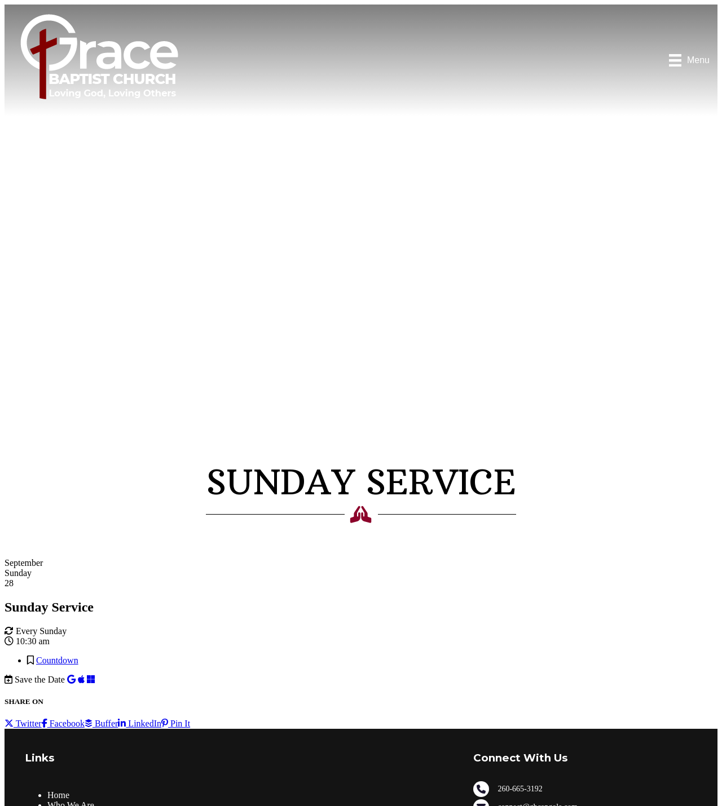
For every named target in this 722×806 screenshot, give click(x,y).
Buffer (101, 723)
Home (58, 795)
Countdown (57, 660)
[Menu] (689, 60)
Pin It (175, 723)
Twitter (23, 723)
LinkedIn (139, 723)
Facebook (63, 723)
